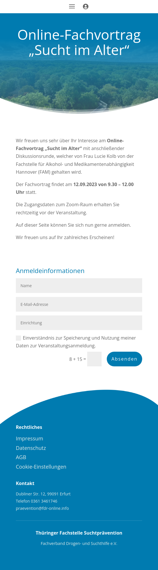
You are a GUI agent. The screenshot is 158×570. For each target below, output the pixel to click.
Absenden (124, 359)
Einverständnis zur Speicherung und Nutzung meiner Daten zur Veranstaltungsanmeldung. (76, 342)
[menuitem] (46, 438)
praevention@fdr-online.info (42, 508)
